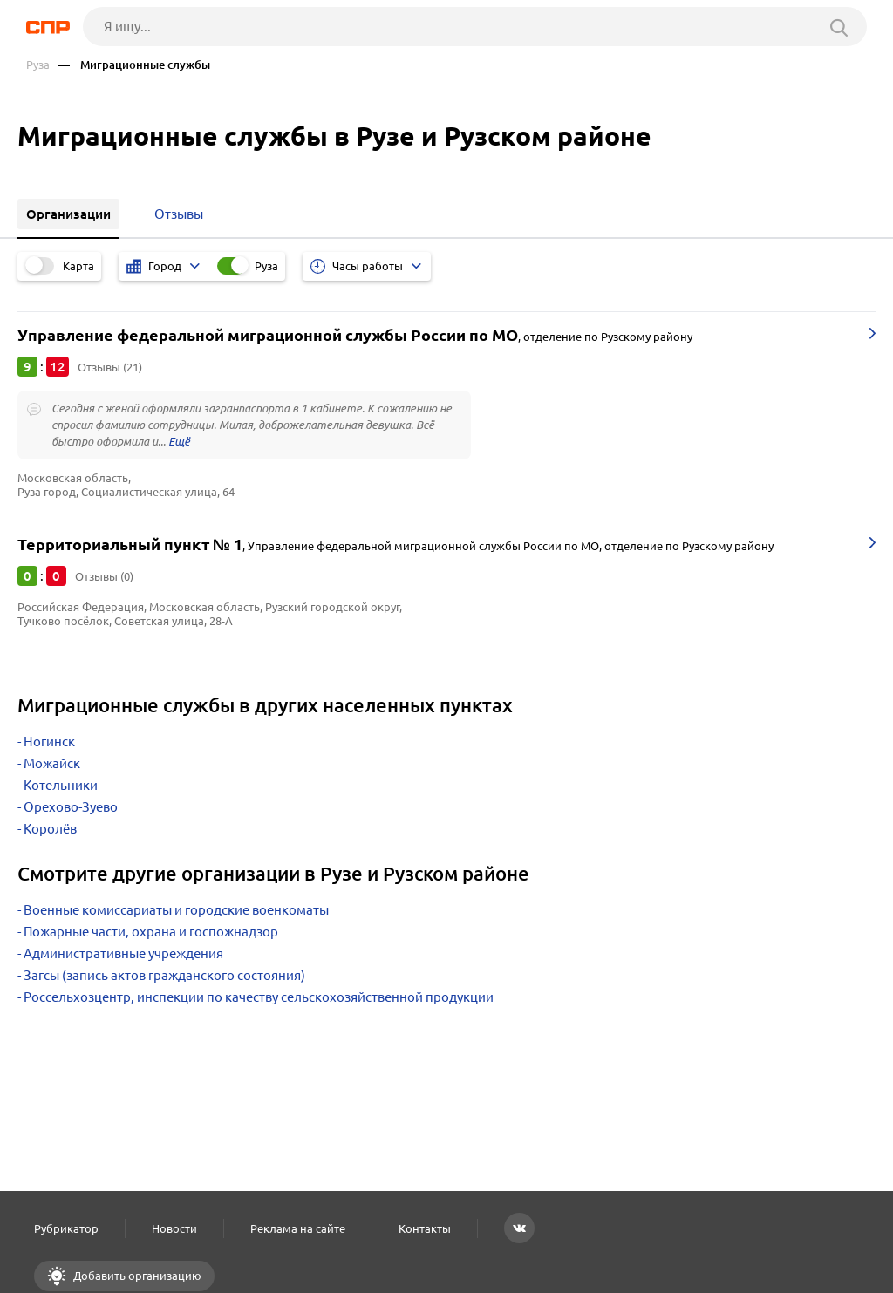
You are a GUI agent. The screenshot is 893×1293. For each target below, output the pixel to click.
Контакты (425, 1228)
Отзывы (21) (110, 367)
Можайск (52, 763)
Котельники (61, 785)
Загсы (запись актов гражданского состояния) (164, 975)
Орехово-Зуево (71, 806)
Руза (38, 65)
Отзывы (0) (104, 576)
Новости (174, 1228)
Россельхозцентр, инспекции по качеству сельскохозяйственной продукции (259, 997)
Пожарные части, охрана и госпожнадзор (151, 931)
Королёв (50, 828)
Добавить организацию (136, 1276)
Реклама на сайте (297, 1228)
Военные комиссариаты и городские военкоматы (176, 909)
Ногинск (49, 741)
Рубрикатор (66, 1228)
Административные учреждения (123, 953)
